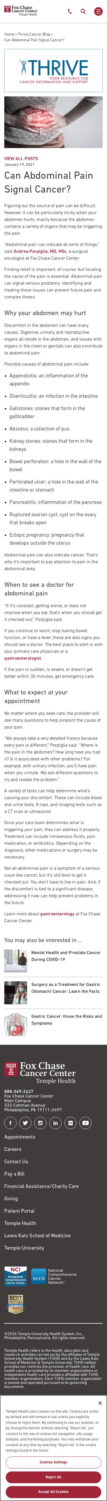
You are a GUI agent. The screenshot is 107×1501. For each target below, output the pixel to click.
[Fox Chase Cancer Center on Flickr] (70, 1123)
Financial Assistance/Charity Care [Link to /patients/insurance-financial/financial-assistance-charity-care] (41, 1186)
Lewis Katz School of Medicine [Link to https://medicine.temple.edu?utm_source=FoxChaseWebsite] (37, 1236)
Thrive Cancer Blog (34, 34)
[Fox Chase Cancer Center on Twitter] (25, 1123)
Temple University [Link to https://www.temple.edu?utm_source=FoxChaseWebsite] (24, 1248)
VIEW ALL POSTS (21, 159)
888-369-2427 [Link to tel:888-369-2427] (18, 1092)
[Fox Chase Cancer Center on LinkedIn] (55, 1123)
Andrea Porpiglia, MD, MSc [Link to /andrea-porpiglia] (40, 251)
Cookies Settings (53, 1465)
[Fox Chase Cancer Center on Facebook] (10, 1123)
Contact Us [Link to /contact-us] (16, 1162)
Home (9, 34)
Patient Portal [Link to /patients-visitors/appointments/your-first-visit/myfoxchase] (19, 1211)
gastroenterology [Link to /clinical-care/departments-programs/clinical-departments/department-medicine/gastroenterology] (57, 914)
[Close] (100, 1405)
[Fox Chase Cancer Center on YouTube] (85, 1123)
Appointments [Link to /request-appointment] (19, 1137)
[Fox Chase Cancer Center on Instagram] (40, 1123)
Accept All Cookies (53, 1495)
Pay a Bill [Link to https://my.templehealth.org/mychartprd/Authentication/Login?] (14, 1174)
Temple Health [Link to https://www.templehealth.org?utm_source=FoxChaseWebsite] (20, 1223)
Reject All (53, 1480)
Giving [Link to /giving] (11, 1199)
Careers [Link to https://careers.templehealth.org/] (12, 1149)
